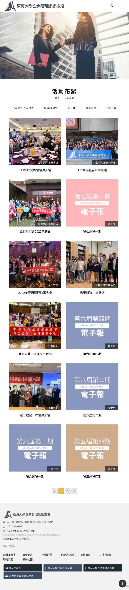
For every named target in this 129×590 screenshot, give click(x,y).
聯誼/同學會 (51, 108)
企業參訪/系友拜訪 (23, 108)
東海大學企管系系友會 (58, 567)
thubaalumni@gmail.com (21, 530)
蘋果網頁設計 (10, 539)
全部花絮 (111, 108)
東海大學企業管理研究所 (100, 567)
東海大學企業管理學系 (19, 575)
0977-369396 (14, 526)
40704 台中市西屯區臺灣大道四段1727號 (30, 522)
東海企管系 (13, 567)
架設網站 (24, 539)
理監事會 (91, 108)
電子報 (72, 108)
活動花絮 (69, 98)
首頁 (57, 98)
